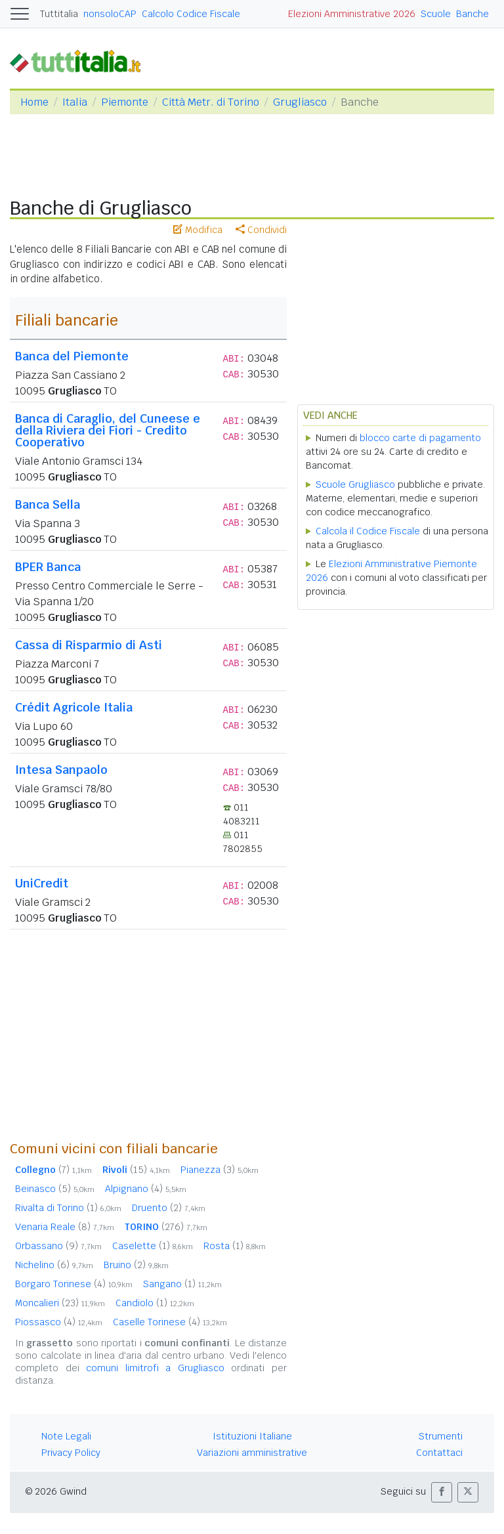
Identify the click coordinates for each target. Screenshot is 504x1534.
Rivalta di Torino (68, 1208)
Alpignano (145, 1189)
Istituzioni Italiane (252, 1436)
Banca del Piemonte (72, 356)
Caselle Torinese (170, 1322)
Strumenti (441, 1436)
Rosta (234, 1246)
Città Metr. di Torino (210, 102)
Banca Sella (47, 504)
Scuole (436, 14)
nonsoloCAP (109, 14)
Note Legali (66, 1436)
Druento (168, 1208)
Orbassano (58, 1246)
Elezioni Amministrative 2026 (351, 14)
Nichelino (54, 1265)
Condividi (261, 230)
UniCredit (41, 883)
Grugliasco (300, 102)
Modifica (197, 230)
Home (34, 102)
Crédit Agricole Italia (74, 707)
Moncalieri (60, 1303)
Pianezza (219, 1170)
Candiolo (155, 1303)
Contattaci (439, 1453)
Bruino (136, 1265)
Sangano (182, 1284)
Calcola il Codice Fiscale (368, 531)
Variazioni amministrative (252, 1453)
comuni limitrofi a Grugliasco (155, 1368)
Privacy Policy (70, 1453)
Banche (472, 14)
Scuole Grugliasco (355, 484)
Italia (74, 102)
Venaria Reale (64, 1227)
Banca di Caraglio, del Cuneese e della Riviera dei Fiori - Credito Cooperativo (107, 430)
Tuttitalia (59, 14)
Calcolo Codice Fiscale (191, 14)
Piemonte (124, 102)
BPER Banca (48, 566)
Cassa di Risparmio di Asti (88, 644)
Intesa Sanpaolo (61, 769)
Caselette (152, 1246)
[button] (441, 1492)
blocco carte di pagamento (420, 438)
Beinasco (54, 1189)
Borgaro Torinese (74, 1284)
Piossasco (58, 1322)
